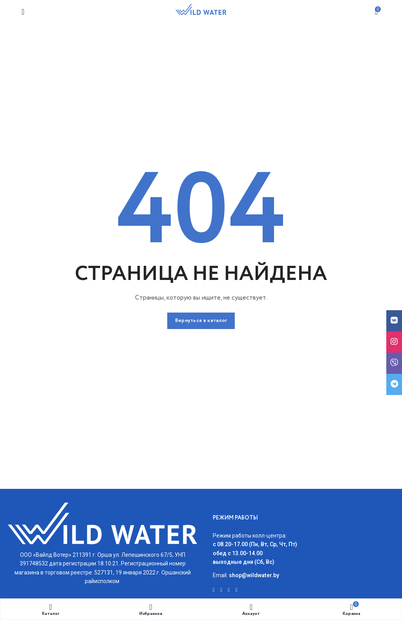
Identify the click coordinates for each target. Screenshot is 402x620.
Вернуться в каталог (201, 320)
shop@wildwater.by (254, 575)
